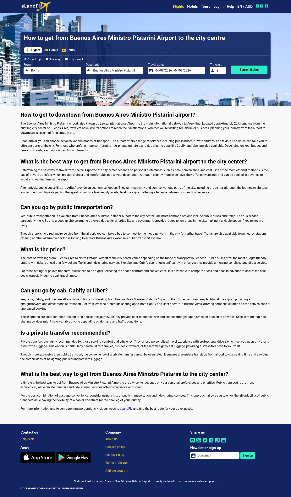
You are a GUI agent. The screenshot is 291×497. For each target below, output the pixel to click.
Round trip (32, 59)
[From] (55, 70)
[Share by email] (192, 443)
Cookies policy (115, 447)
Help (230, 6)
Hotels (192, 6)
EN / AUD (245, 6)
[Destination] (117, 70)
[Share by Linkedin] (223, 443)
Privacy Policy (114, 455)
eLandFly (126, 408)
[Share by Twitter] (211, 443)
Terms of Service (116, 463)
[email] (217, 455)
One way (53, 59)
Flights (178, 6)
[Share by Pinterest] (217, 443)
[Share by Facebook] (205, 443)
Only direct (74, 59)
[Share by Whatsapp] (198, 443)
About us (111, 439)
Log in (218, 6)
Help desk (27, 439)
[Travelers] (220, 70)
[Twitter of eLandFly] (258, 6)
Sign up (248, 455)
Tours (205, 6)
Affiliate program (116, 471)
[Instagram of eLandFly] (262, 6)
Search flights (249, 70)
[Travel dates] (179, 70)
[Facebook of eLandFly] (267, 6)
